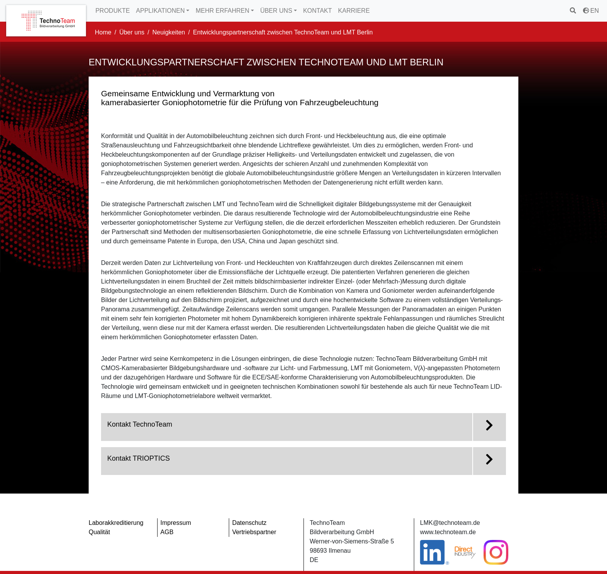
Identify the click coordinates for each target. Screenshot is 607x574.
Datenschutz (249, 522)
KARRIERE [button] (354, 10)
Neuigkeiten (169, 32)
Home (103, 32)
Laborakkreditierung (116, 522)
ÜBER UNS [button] (276, 10)
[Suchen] (573, 10)
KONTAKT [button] (317, 10)
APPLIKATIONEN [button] (160, 10)
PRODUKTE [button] (112, 10)
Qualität (99, 532)
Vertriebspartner (254, 532)
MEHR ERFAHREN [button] (222, 10)
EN (591, 10)
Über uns (131, 32)
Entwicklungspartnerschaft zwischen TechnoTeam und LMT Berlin (283, 32)
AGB (166, 532)
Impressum (175, 522)
